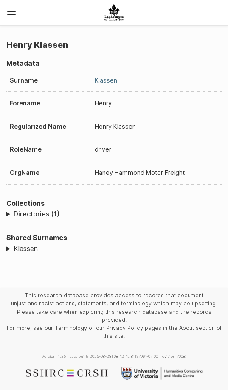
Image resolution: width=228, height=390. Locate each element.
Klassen (106, 80)
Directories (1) (36, 214)
